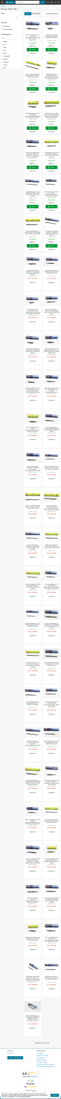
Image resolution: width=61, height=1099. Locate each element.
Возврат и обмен (41, 1060)
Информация (41, 1051)
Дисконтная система (42, 1055)
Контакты (10, 1051)
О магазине (40, 1053)
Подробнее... (34, 1076)
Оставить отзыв (33, 40)
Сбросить (28, 13)
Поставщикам (41, 1057)
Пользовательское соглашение (45, 1064)
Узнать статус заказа (15, 1057)
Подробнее (32, 53)
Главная (3, 6)
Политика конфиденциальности (46, 1066)
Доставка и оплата (42, 1062)
